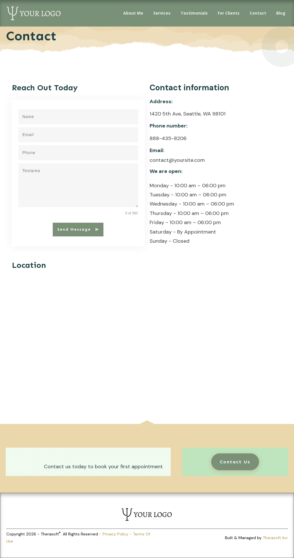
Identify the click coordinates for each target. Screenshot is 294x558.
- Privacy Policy (114, 534)
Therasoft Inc (275, 537)
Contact (31, 36)
